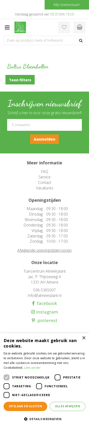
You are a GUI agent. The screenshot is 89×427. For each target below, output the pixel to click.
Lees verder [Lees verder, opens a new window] (32, 368)
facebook (46, 303)
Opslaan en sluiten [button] (25, 406)
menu (7, 27)
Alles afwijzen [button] (67, 406)
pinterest (46, 320)
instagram (46, 312)
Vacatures (44, 188)
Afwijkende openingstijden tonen (44, 250)
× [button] (83, 338)
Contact (44, 182)
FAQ (44, 171)
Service (44, 177)
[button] (44, 419)
